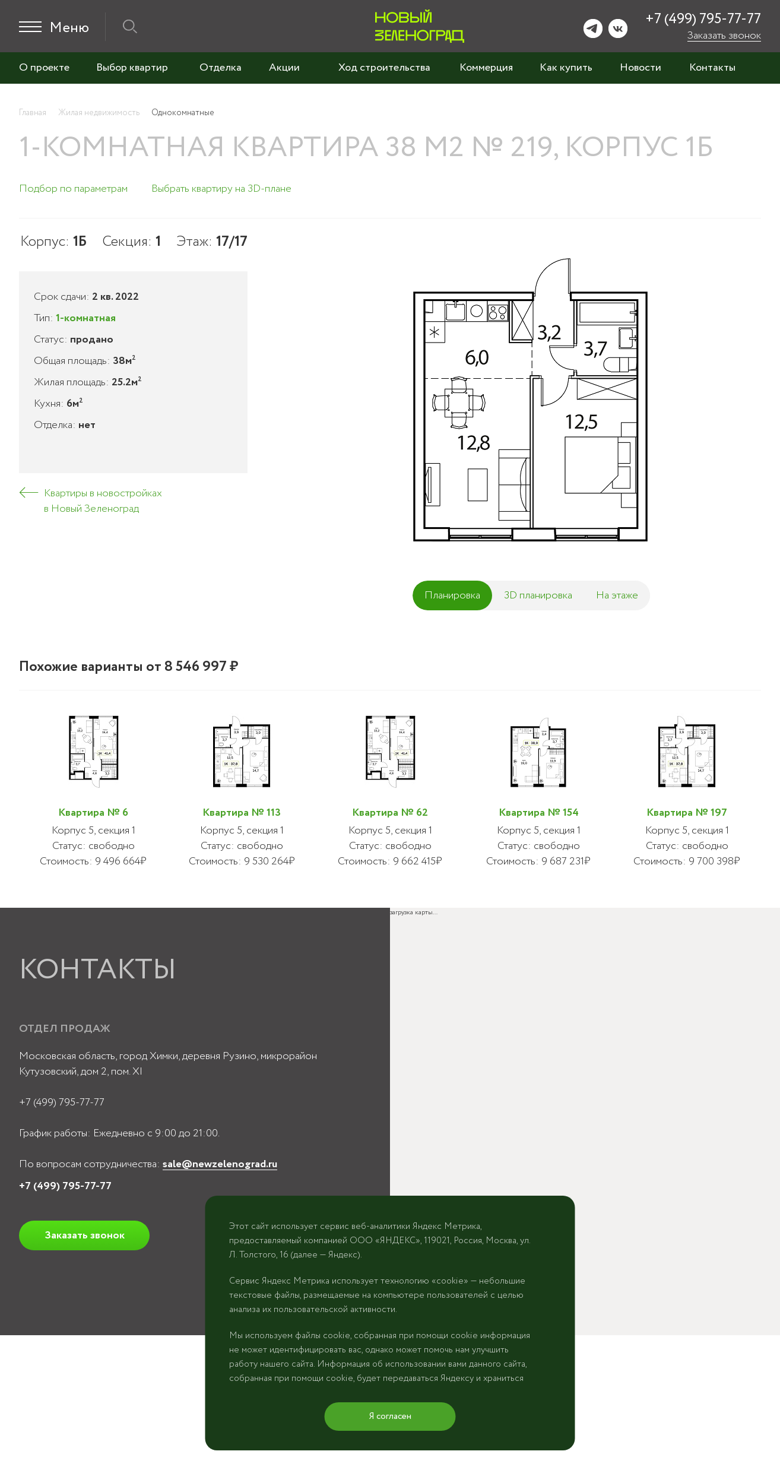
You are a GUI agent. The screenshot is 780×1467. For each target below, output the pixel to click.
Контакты (712, 67)
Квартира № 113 (241, 812)
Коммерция (486, 67)
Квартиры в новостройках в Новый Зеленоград (103, 501)
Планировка (452, 595)
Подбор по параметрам (73, 189)
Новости (640, 67)
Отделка (220, 67)
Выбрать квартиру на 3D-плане (221, 189)
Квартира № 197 (686, 812)
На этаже (617, 595)
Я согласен (390, 1416)
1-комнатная (86, 318)
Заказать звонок (724, 35)
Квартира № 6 (93, 812)
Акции (284, 67)
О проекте (44, 67)
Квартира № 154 (539, 812)
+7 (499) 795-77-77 (703, 19)
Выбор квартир (132, 67)
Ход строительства (384, 67)
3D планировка (538, 595)
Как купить (566, 67)
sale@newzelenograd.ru (220, 1164)
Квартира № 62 (390, 812)
